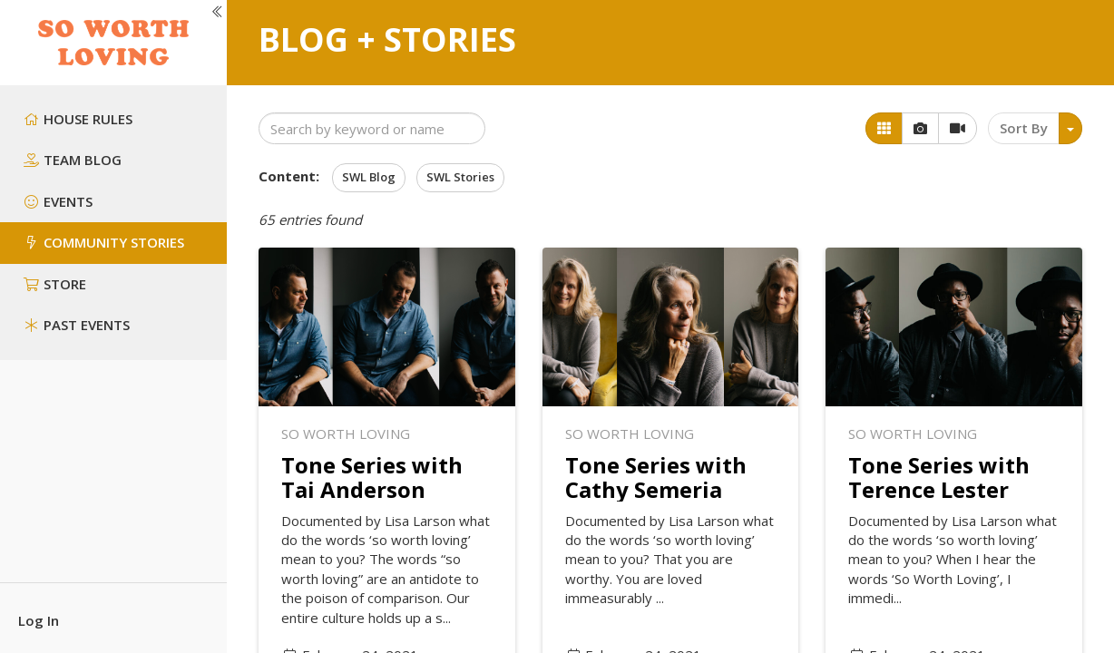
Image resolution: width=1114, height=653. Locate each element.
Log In (38, 620)
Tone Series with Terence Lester (939, 476)
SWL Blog (369, 177)
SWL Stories (460, 177)
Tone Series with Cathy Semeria (656, 476)
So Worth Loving (345, 433)
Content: (289, 176)
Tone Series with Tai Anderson (372, 476)
